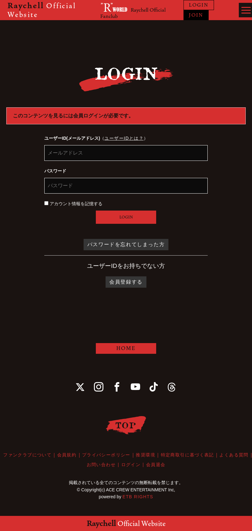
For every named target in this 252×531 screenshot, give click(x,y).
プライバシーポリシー (106, 455)
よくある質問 (233, 455)
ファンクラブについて (27, 455)
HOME (126, 348)
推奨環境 (145, 455)
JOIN (196, 15)
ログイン (131, 464)
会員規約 (67, 455)
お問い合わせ (101, 464)
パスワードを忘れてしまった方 (126, 244)
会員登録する (126, 282)
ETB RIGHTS (138, 496)
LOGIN (199, 5)
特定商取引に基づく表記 (187, 455)
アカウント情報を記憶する (73, 203)
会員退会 (155, 464)
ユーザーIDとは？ (124, 138)
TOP (126, 425)
